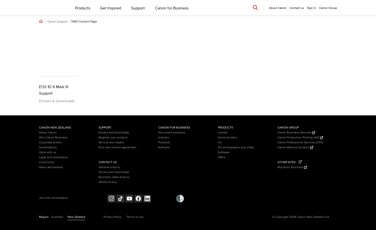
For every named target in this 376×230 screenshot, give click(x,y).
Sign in (311, 8)
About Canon (48, 132)
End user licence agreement (117, 147)
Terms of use (135, 217)
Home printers (227, 137)
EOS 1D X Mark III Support (53, 90)
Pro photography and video (236, 147)
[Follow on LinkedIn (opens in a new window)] (147, 199)
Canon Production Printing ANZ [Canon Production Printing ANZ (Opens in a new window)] (300, 137)
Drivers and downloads (114, 132)
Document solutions (171, 132)
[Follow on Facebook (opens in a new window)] (138, 199)
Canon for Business (171, 8)
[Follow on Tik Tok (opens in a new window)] (120, 199)
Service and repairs (111, 142)
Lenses (222, 132)
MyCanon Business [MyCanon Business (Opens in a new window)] (292, 167)
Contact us (297, 8)
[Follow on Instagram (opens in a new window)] (111, 199)
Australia (57, 217)
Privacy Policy (113, 217)
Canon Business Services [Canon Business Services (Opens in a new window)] (296, 132)
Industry (163, 137)
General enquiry (109, 167)
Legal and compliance (53, 157)
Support (138, 8)
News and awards (51, 167)
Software (164, 147)
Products (82, 8)
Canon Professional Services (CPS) (300, 142)
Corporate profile (50, 142)
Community (46, 162)
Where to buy (108, 182)
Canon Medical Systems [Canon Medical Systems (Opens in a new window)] (295, 147)
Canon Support (57, 22)
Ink (220, 142)
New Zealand (76, 217)
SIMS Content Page (84, 22)
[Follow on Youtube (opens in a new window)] (129, 199)
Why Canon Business (53, 137)
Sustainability (48, 147)
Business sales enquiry (114, 177)
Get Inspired (110, 8)
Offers (222, 157)
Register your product (113, 137)
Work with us (47, 152)
